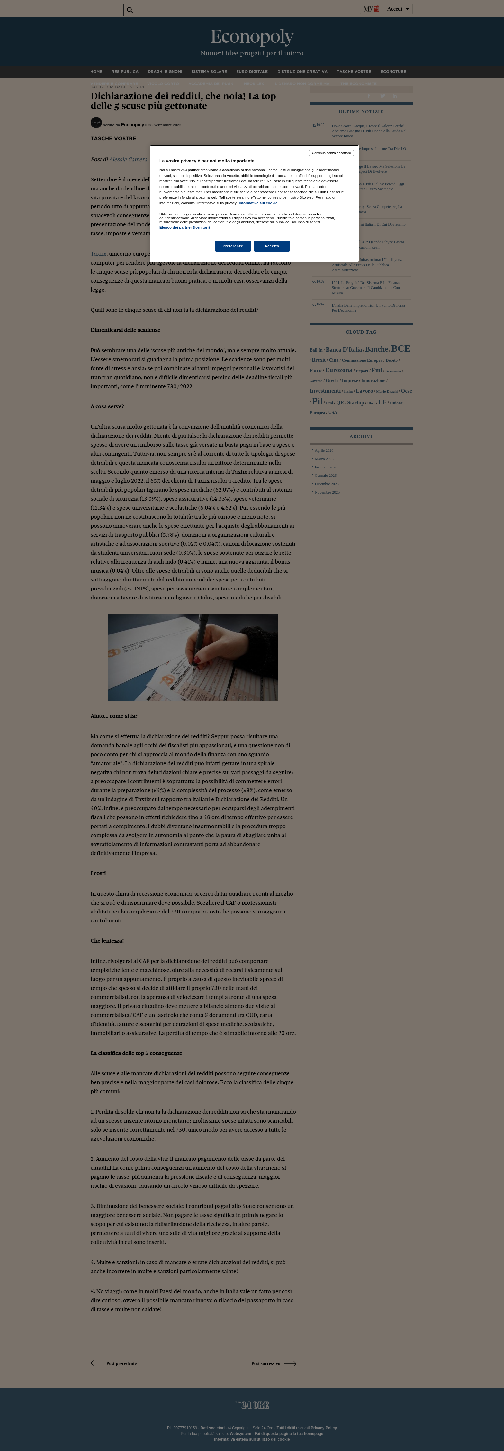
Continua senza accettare (331, 153)
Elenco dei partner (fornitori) (184, 227)
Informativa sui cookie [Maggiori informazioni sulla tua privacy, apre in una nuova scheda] (258, 203)
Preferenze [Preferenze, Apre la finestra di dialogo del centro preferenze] (233, 246)
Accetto (272, 246)
